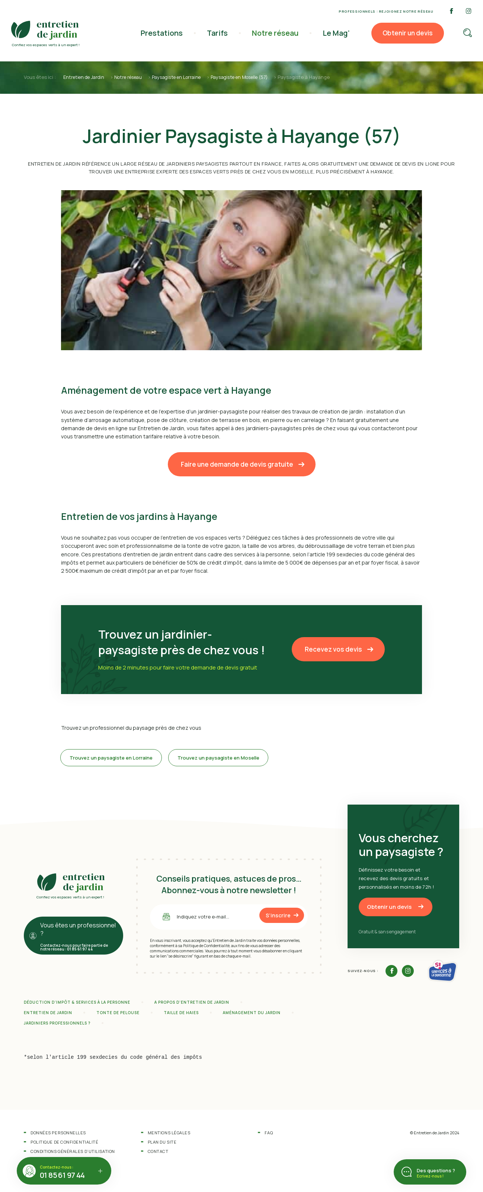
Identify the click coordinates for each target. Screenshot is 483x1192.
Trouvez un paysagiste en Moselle (236, 759)
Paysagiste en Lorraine (185, 77)
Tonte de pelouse (118, 1015)
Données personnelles (58, 1135)
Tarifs (221, 33)
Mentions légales (169, 1135)
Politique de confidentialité (64, 1144)
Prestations (166, 33)
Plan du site (162, 1144)
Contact (158, 1154)
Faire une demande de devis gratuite (237, 464)
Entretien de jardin (48, 1015)
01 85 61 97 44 (62, 1175)
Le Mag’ (337, 33)
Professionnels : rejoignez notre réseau (386, 11)
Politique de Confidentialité (206, 947)
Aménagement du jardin (252, 1015)
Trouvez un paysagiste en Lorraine (117, 759)
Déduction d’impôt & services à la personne (77, 1004)
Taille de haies (181, 1015)
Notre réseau (277, 33)
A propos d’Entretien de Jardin (191, 1004)
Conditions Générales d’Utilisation (73, 1154)
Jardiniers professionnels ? (57, 1025)
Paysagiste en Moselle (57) (253, 77)
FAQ (269, 1135)
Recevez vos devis (333, 649)
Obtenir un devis (408, 33)
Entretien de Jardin (85, 77)
